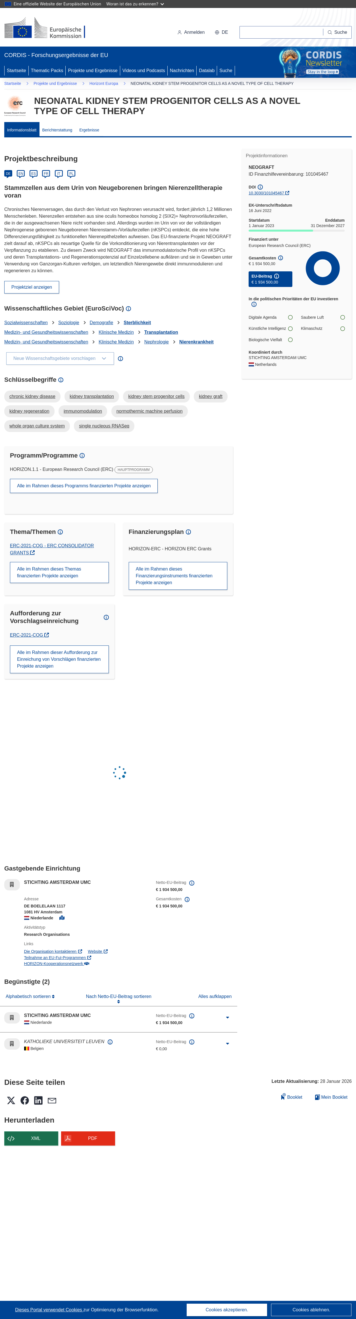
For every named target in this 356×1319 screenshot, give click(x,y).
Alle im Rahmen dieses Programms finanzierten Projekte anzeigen (84, 485)
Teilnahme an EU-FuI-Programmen (58, 957)
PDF (92, 1138)
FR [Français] (46, 174)
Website (98, 951)
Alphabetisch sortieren (29, 996)
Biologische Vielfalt (270, 339)
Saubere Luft (323, 317)
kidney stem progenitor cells (156, 396)
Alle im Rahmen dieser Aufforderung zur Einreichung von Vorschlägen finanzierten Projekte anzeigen (59, 659)
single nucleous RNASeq (104, 425)
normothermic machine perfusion (149, 411)
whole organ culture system (37, 425)
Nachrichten (182, 70)
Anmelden (191, 32)
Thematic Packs (47, 70)
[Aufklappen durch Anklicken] (227, 1018)
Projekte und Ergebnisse (92, 70)
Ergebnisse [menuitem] (89, 130)
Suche (225, 70)
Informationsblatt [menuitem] (22, 130)
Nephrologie (156, 341)
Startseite (16, 70)
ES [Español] (33, 174)
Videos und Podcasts (143, 70)
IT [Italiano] (58, 174)
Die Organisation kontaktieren (53, 951)
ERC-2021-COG (29, 635)
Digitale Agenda (270, 317)
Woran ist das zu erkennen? (135, 3)
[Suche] (337, 32)
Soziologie (68, 322)
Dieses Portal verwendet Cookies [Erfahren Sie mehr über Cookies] (49, 1309)
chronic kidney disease (32, 396)
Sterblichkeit (137, 322)
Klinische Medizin (116, 332)
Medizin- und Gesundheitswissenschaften (46, 332)
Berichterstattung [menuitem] (57, 130)
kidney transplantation (92, 396)
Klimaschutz (323, 328)
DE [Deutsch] (8, 174)
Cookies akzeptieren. (227, 1309)
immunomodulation (83, 411)
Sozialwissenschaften (26, 322)
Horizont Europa (103, 83)
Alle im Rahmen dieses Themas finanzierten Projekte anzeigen (49, 572)
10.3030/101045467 (266, 193)
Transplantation (161, 332)
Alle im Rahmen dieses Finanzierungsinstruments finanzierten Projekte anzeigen (174, 576)
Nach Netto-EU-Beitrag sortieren (118, 996)
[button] (221, 32)
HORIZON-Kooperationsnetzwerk (56, 963)
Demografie (101, 322)
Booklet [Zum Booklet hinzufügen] (291, 1096)
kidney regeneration (29, 411)
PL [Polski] (71, 174)
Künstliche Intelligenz (270, 328)
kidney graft (210, 396)
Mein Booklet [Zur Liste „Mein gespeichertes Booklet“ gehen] (331, 1097)
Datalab (207, 70)
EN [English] (20, 174)
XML (36, 1138)
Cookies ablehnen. (311, 1309)
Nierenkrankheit (196, 341)
